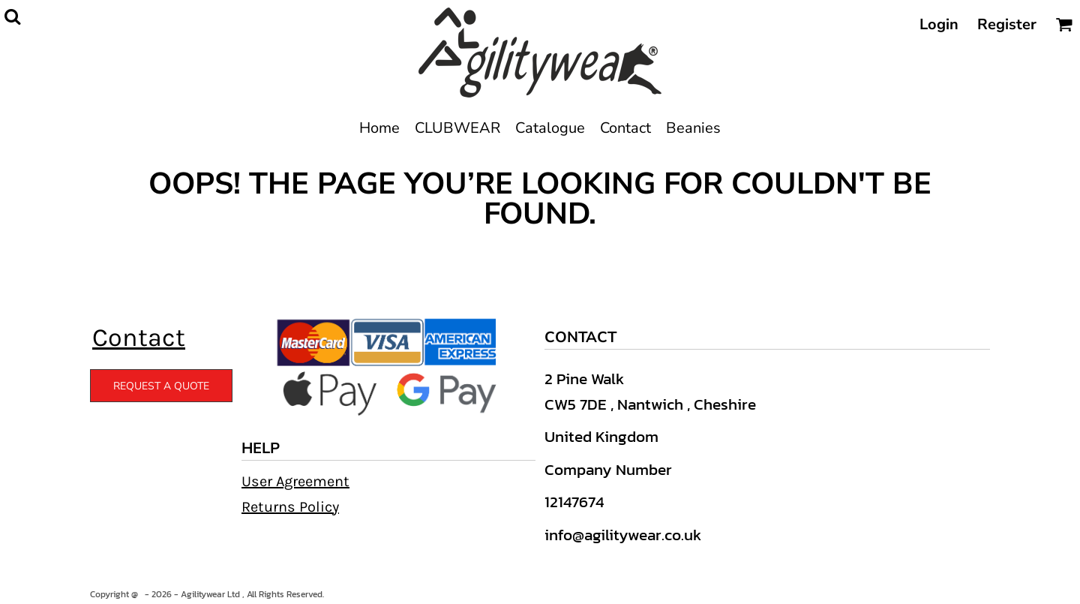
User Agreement (296, 481)
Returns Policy (290, 506)
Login (939, 24)
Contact (138, 338)
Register (1006, 24)
